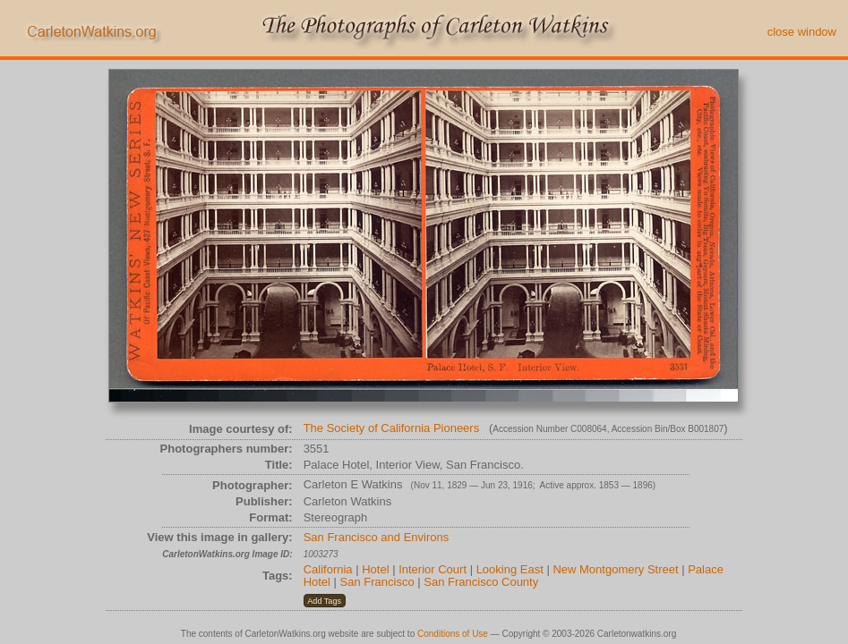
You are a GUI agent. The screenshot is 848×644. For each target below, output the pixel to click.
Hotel (375, 569)
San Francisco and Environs (377, 537)
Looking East (510, 569)
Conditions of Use (452, 634)
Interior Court (432, 569)
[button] (325, 601)
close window (801, 31)
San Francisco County (481, 582)
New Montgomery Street (615, 569)
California (328, 569)
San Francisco (377, 582)
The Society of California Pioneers (392, 428)
